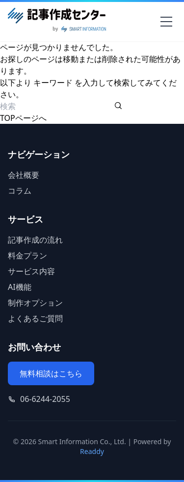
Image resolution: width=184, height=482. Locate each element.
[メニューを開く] (166, 21)
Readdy (92, 451)
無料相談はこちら (51, 373)
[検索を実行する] (118, 106)
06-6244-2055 (45, 399)
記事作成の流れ (35, 239)
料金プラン (27, 255)
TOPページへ (23, 118)
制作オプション (35, 302)
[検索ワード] (56, 106)
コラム (19, 190)
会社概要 (23, 175)
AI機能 (19, 287)
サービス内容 (31, 271)
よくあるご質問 (35, 318)
